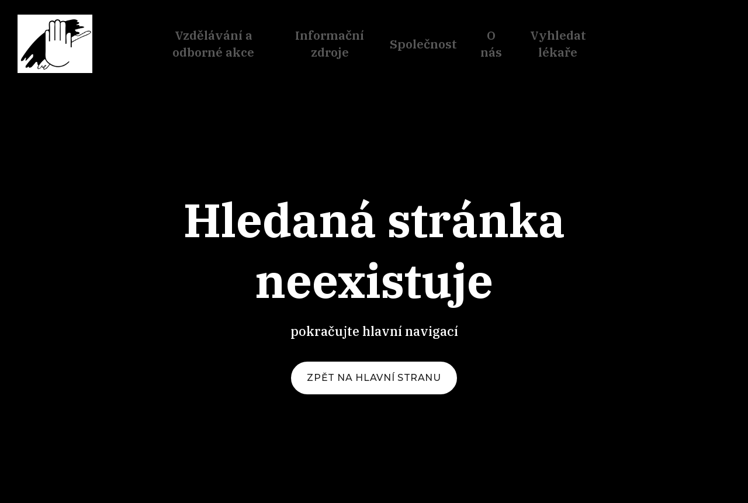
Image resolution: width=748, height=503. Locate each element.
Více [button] (566, 44)
